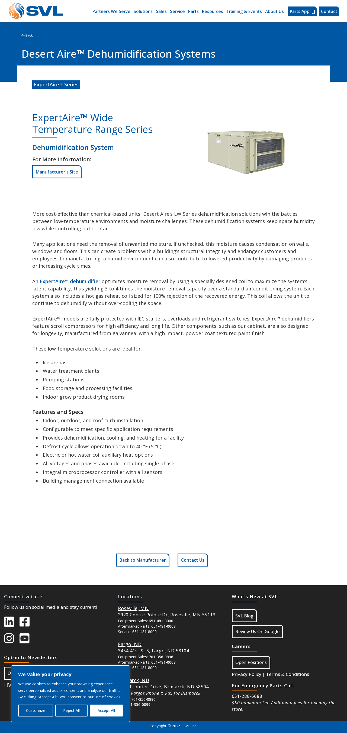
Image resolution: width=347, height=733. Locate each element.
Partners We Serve (111, 11)
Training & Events (244, 11)
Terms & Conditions (287, 674)
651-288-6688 (247, 696)
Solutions (143, 11)
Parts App (302, 11)
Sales (161, 11)
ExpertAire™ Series (56, 84)
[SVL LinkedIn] (12, 624)
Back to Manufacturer (143, 560)
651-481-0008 (163, 626)
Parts (193, 11)
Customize (35, 710)
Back (27, 35)
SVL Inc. (190, 725)
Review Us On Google (257, 631)
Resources (212, 11)
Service (177, 11)
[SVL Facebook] (27, 624)
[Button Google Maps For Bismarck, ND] (133, 680)
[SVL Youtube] (27, 641)
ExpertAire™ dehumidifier (70, 281)
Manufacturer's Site (57, 172)
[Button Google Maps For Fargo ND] (130, 644)
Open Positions (251, 662)
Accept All (106, 710)
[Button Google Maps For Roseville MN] (133, 608)
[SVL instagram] (12, 641)
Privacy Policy (246, 674)
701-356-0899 (138, 704)
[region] (70, 693)
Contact (329, 11)
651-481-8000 (161, 620)
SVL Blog (244, 616)
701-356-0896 (161, 656)
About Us (274, 11)
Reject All (71, 710)
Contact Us (192, 560)
